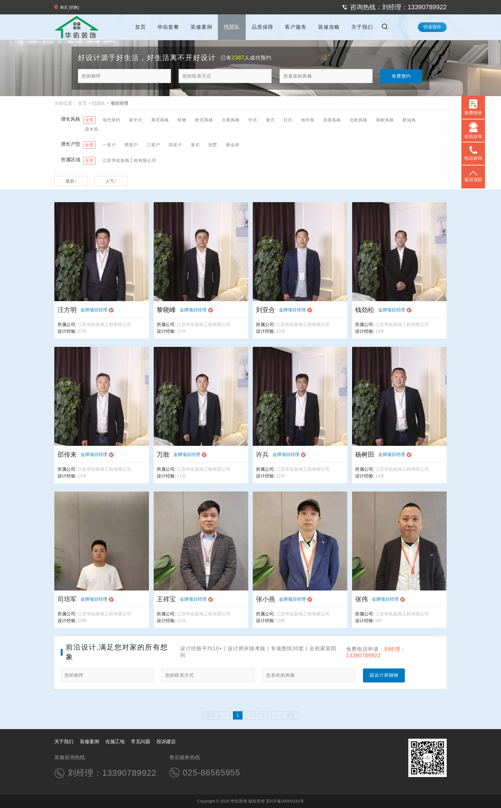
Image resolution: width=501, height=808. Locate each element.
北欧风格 (358, 120)
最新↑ (71, 181)
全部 (89, 120)
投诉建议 (166, 741)
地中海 (307, 120)
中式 (252, 120)
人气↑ (111, 181)
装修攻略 (329, 27)
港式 (270, 120)
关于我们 (362, 27)
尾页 (290, 715)
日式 (287, 120)
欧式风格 (204, 120)
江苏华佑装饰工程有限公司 (129, 160)
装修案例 (201, 27)
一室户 (109, 144)
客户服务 (295, 27)
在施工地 (115, 741)
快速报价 (432, 26)
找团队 (232, 27)
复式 (195, 144)
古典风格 (231, 120)
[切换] (74, 7)
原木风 (91, 129)
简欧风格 (385, 120)
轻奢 (182, 120)
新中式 (136, 120)
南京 (64, 7)
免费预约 (401, 76)
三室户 (153, 144)
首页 (140, 27)
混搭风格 (332, 120)
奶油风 (409, 120)
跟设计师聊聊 (384, 675)
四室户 (175, 144)
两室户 (131, 144)
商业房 (232, 144)
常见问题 (140, 741)
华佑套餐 (168, 27)
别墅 (212, 144)
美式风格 (160, 120)
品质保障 (262, 27)
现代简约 (111, 120)
